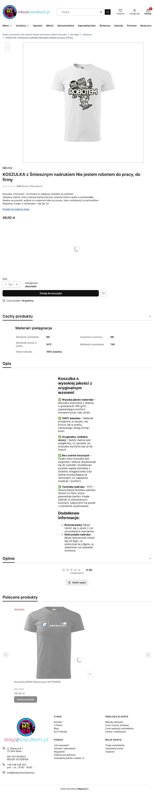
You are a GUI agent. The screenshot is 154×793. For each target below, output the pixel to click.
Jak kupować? (61, 745)
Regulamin (59, 751)
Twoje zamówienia (114, 745)
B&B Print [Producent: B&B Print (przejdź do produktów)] (7, 167)
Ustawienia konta (114, 748)
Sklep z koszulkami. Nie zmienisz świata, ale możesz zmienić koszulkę (34, 34)
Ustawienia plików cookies (68, 758)
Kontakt (58, 722)
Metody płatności (114, 722)
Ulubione (109, 751)
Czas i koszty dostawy (117, 725)
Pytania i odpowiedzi (65, 748)
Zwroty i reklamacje (115, 731)
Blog (56, 728)
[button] (108, 12)
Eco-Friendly (60, 731)
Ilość (5, 278)
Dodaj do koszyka (51, 293)
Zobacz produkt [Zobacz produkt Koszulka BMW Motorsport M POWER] (25, 699)
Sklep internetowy (73, 789)
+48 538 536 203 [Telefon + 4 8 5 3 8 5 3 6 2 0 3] (16, 764)
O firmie (58, 725)
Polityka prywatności (65, 754)
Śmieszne (87, 34)
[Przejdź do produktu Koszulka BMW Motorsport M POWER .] (54, 643)
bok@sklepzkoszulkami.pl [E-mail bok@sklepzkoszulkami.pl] (20, 772)
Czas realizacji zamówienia (119, 728)
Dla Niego (74, 34)
